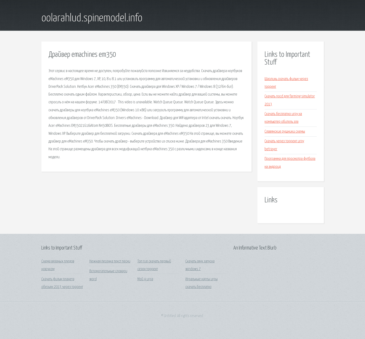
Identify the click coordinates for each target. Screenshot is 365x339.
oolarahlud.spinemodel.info (91, 18)
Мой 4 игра (145, 279)
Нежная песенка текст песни (109, 261)
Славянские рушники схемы (285, 132)
